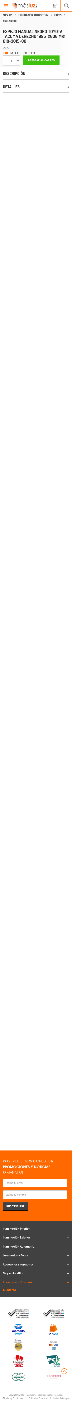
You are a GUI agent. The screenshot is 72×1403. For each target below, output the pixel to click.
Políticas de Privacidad (38, 1398)
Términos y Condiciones (13, 1398)
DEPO (6, 47)
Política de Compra (61, 1398)
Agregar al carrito (41, 60)
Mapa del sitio (12, 1273)
